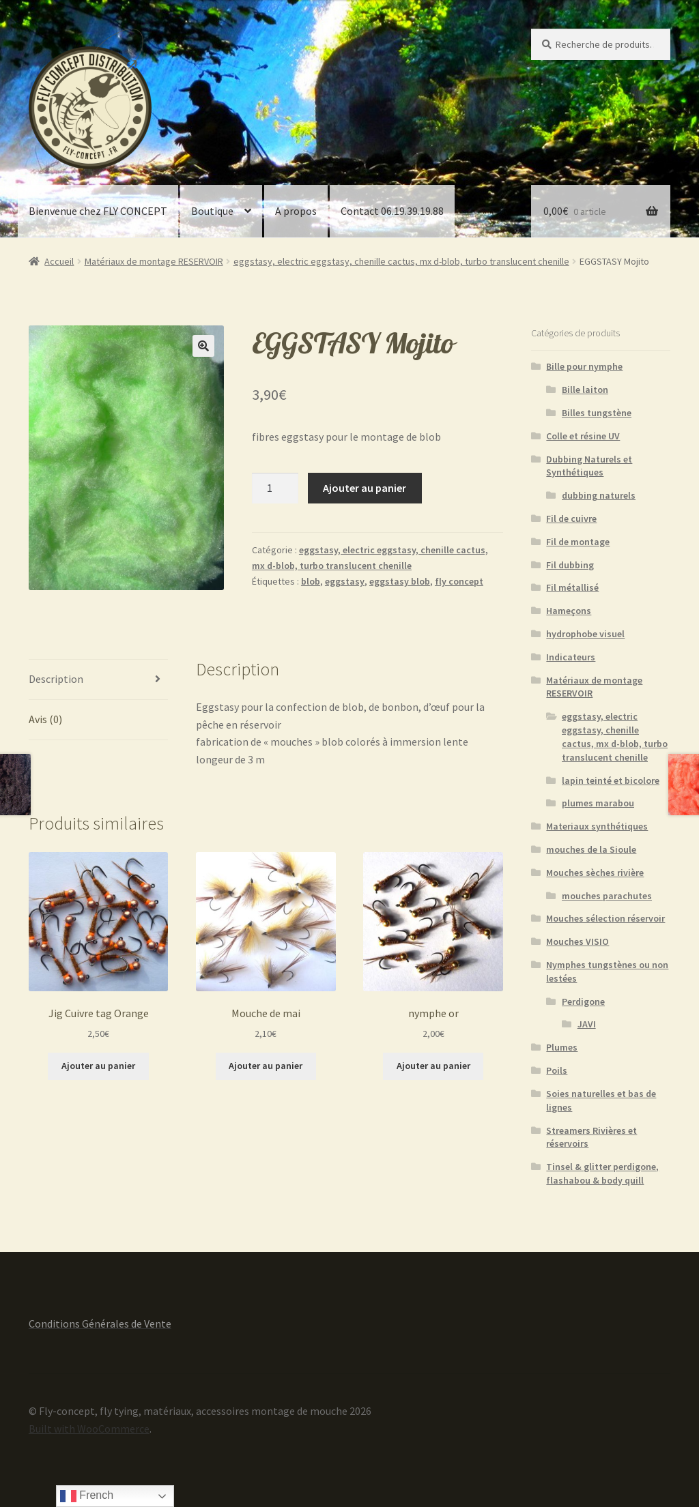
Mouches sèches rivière (595, 872)
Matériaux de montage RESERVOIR (154, 261)
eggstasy (345, 581)
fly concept (459, 581)
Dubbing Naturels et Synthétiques (589, 466)
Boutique (212, 211)
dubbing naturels (599, 495)
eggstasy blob (399, 581)
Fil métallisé (572, 587)
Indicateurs (570, 657)
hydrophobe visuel (585, 634)
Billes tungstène (596, 413)
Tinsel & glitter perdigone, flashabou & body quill (602, 1173)
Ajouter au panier (364, 488)
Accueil (59, 261)
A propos (296, 211)
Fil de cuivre (571, 518)
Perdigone (583, 1001)
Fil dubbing (570, 565)
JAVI (586, 1024)
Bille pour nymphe (584, 366)
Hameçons (568, 610)
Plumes (561, 1047)
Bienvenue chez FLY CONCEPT (98, 211)
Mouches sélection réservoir (605, 918)
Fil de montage (578, 542)
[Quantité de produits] (275, 488)
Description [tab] (56, 679)
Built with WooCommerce (89, 1428)
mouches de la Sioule (591, 849)
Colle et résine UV (583, 436)
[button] (203, 346)
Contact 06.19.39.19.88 (392, 211)
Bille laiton (585, 389)
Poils (556, 1070)
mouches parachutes (607, 896)
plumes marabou (598, 803)
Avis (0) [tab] (45, 719)
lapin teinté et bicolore (610, 780)
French (86, 1496)
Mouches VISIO (577, 941)
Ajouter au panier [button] (98, 1065)
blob (310, 581)
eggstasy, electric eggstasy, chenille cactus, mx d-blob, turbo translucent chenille (401, 261)
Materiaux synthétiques (597, 826)
